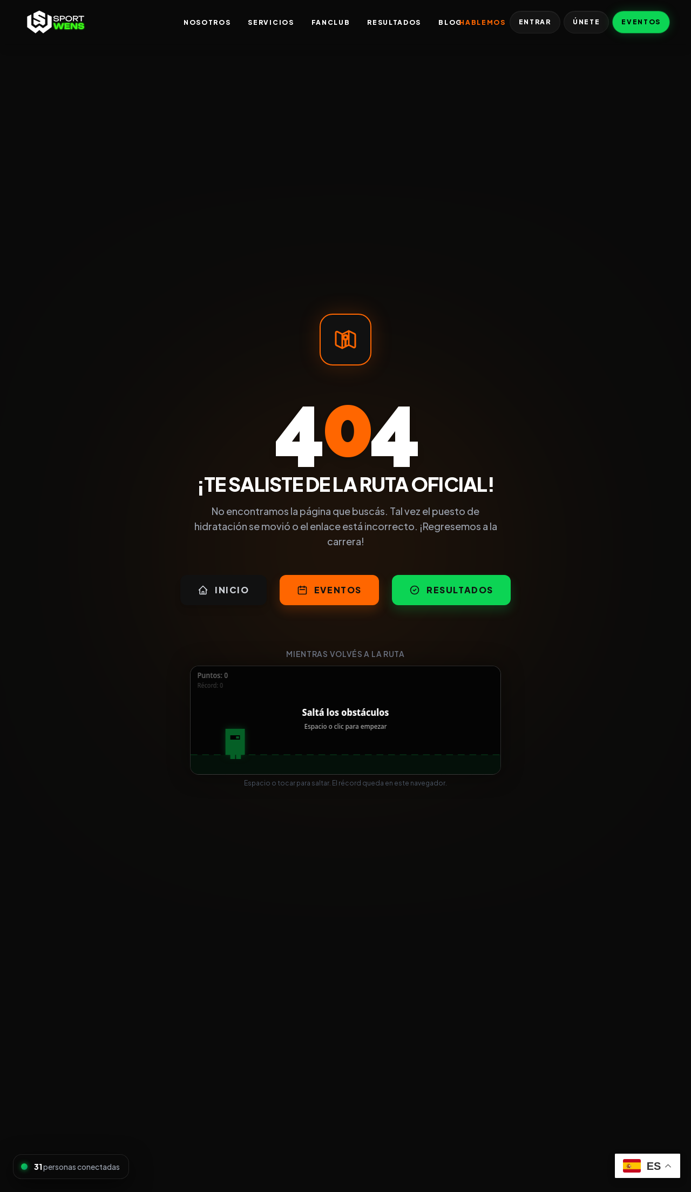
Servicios (271, 22)
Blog (450, 22)
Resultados (394, 22)
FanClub (330, 22)
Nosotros (207, 22)
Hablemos (482, 22)
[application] (345, 720)
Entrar (535, 22)
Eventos (641, 22)
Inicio (223, 589)
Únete (586, 22)
